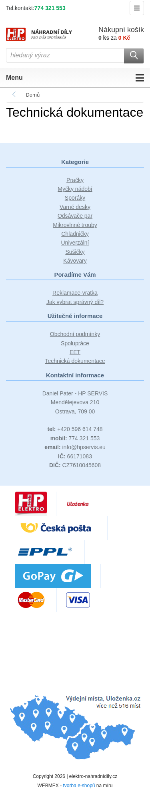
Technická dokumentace (75, 361)
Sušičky (74, 252)
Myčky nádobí (75, 189)
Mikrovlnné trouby (75, 225)
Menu (75, 78)
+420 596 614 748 (74, 429)
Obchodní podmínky (75, 334)
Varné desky (75, 207)
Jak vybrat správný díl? (75, 302)
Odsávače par (75, 216)
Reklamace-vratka (75, 293)
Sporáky (75, 197)
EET (75, 352)
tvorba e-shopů (79, 785)
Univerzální (75, 242)
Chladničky (74, 234)
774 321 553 (50, 8)
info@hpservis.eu (75, 447)
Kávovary (74, 260)
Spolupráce (75, 343)
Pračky (75, 180)
